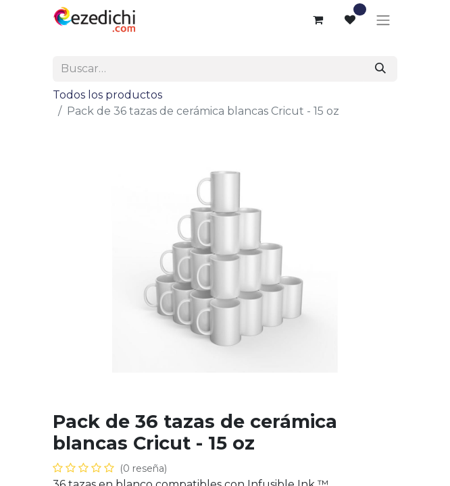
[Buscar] (380, 69)
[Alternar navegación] (383, 19)
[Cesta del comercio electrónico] (317, 19)
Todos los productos (107, 94)
